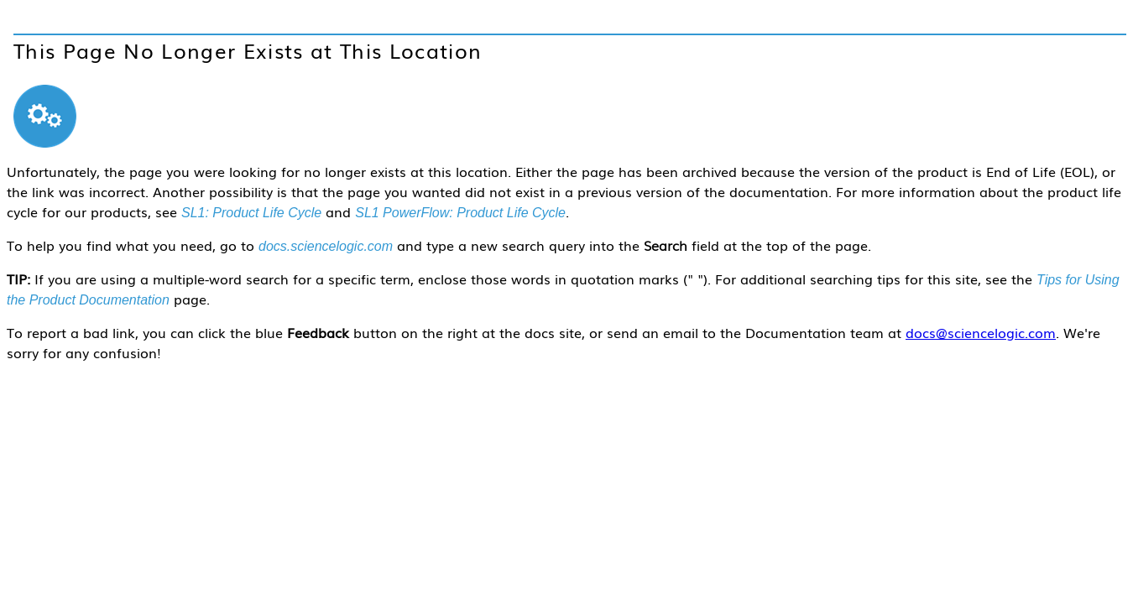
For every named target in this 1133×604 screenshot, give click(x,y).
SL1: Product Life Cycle (251, 213)
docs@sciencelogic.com (981, 332)
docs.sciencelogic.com (325, 246)
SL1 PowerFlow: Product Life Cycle (460, 213)
